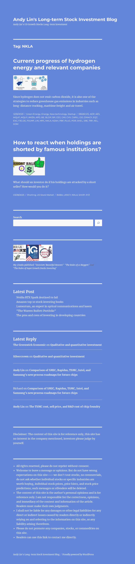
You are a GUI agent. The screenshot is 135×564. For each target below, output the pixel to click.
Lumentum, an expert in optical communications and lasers (54, 306)
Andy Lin (19, 370)
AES (97, 114)
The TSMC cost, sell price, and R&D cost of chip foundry (64, 406)
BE (42, 117)
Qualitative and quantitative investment (76, 344)
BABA (60, 195)
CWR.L (75, 117)
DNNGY (88, 117)
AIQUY (24, 117)
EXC (15, 120)
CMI (64, 117)
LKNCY (67, 195)
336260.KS (83, 114)
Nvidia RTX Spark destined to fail (37, 297)
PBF (61, 120)
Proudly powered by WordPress (78, 554)
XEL (96, 120)
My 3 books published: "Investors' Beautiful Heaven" (38, 265)
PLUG (68, 120)
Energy (45, 114)
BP (53, 117)
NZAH (55, 120)
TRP (91, 120)
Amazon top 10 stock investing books (39, 301)
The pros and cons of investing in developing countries (50, 315)
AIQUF (16, 117)
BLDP (48, 117)
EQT (95, 117)
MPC (42, 120)
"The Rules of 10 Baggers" (77, 265)
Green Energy (33, 114)
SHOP (82, 195)
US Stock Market (45, 195)
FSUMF (30, 120)
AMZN (31, 117)
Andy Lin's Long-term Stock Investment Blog (65, 19)
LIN (37, 120)
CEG (58, 117)
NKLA (48, 120)
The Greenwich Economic (29, 344)
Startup (72, 114)
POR (73, 120)
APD (38, 117)
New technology (58, 114)
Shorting (31, 195)
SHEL (80, 120)
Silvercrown (21, 356)
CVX (69, 117)
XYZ (88, 195)
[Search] (98, 223)
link (45, 537)
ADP (92, 114)
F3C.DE (22, 120)
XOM (15, 124)
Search (17, 217)
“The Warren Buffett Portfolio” (36, 310)
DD (81, 117)
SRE (86, 120)
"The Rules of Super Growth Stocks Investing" (35, 268)
